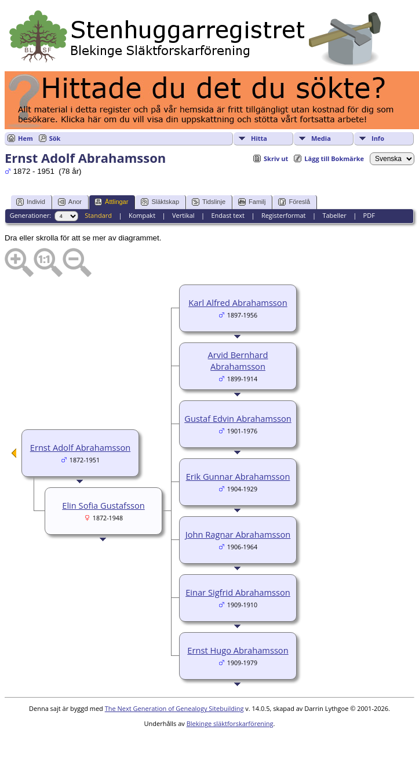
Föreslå (294, 202)
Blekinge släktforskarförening (230, 723)
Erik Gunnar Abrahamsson (238, 476)
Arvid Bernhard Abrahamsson (238, 360)
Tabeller (334, 215)
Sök (55, 138)
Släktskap (160, 202)
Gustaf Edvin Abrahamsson (238, 418)
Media (321, 138)
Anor (70, 202)
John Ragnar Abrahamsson (237, 534)
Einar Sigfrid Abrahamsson (237, 592)
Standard (98, 215)
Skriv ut (276, 158)
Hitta (259, 138)
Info (377, 138)
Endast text (228, 215)
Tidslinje (208, 202)
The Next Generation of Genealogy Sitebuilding (174, 708)
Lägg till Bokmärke (334, 158)
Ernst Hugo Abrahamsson (237, 650)
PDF (369, 215)
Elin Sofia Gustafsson (103, 505)
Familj (251, 202)
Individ (30, 202)
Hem (25, 138)
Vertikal (183, 215)
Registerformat (283, 215)
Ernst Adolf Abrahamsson (80, 447)
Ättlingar (111, 202)
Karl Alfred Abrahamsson (237, 302)
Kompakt (142, 215)
